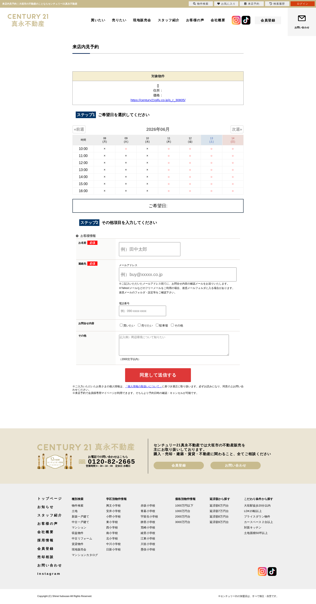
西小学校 (112, 531)
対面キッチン (253, 531)
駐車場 (156, 325)
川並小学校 (148, 548)
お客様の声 (195, 20)
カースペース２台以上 (258, 526)
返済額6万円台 (219, 509)
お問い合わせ (301, 27)
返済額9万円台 (219, 526)
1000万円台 (182, 515)
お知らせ (45, 510)
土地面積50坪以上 (256, 537)
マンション (79, 531)
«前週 (79, 129)
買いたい (98, 20)
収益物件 (77, 537)
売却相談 (45, 561)
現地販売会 (142, 20)
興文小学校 (113, 509)
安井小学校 (113, 515)
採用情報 (45, 544)
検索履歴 (277, 3)
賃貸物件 (77, 548)
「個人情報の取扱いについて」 (143, 390)
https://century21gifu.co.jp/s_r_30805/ (158, 100)
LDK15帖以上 (253, 515)
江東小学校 (148, 542)
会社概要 (218, 20)
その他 (171, 325)
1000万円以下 (184, 509)
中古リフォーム (82, 542)
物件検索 (77, 509)
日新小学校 (113, 553)
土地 (75, 515)
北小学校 (112, 542)
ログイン (302, 3)
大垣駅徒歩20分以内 (257, 509)
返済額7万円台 (219, 515)
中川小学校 (113, 548)
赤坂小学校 (148, 509)
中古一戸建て (80, 526)
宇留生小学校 (149, 520)
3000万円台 (182, 526)
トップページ (49, 502)
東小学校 (112, 526)
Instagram (49, 577)
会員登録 (268, 20)
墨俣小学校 (148, 553)
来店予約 (251, 3)
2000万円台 (182, 520)
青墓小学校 (148, 515)
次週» (237, 129)
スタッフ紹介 (169, 20)
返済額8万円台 (219, 520)
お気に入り (226, 3)
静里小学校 (148, 526)
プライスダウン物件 (257, 520)
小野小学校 (113, 520)
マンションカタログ (85, 559)
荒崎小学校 (148, 531)
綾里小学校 (148, 537)
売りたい (119, 20)
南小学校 (112, 537)
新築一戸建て (80, 520)
